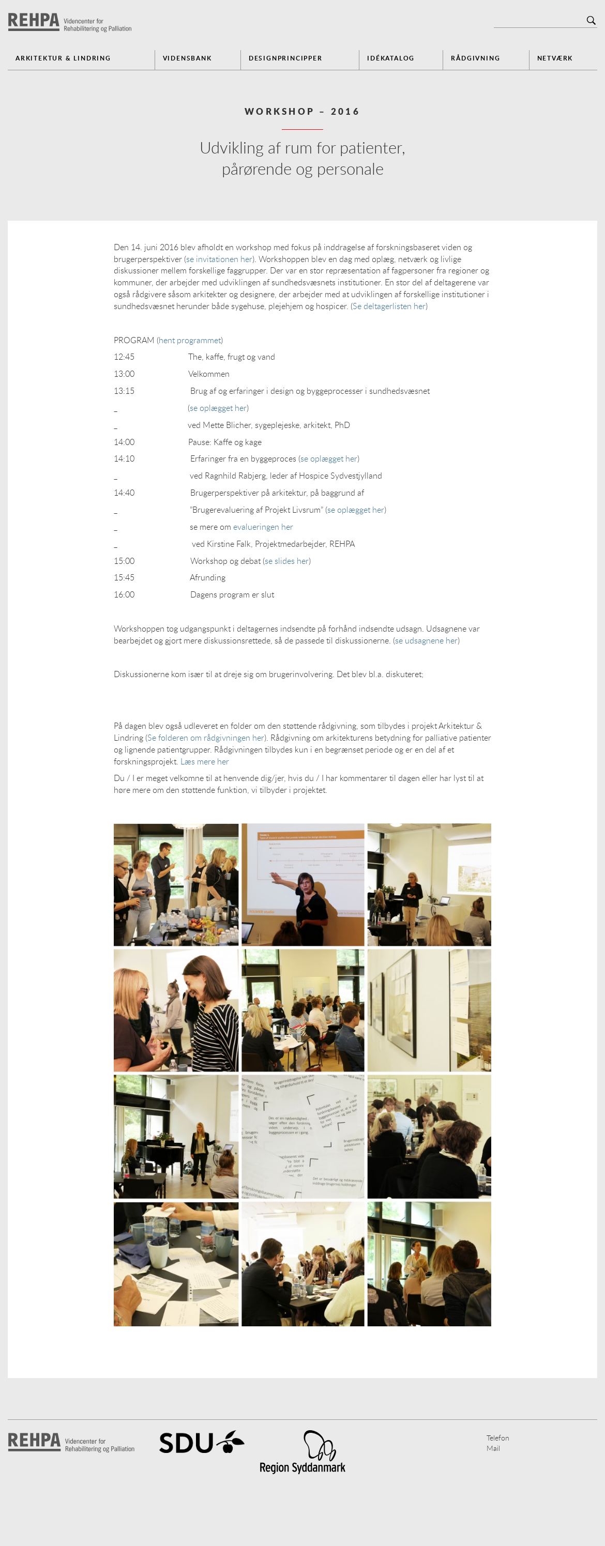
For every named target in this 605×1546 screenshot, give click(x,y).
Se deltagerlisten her (389, 306)
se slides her (287, 561)
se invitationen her (219, 259)
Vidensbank (187, 58)
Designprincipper (286, 58)
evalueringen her (263, 526)
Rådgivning (475, 58)
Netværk (555, 58)
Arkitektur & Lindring (63, 58)
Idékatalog (391, 58)
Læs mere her (204, 761)
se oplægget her (218, 408)
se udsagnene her (426, 640)
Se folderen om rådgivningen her (205, 737)
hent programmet (190, 340)
